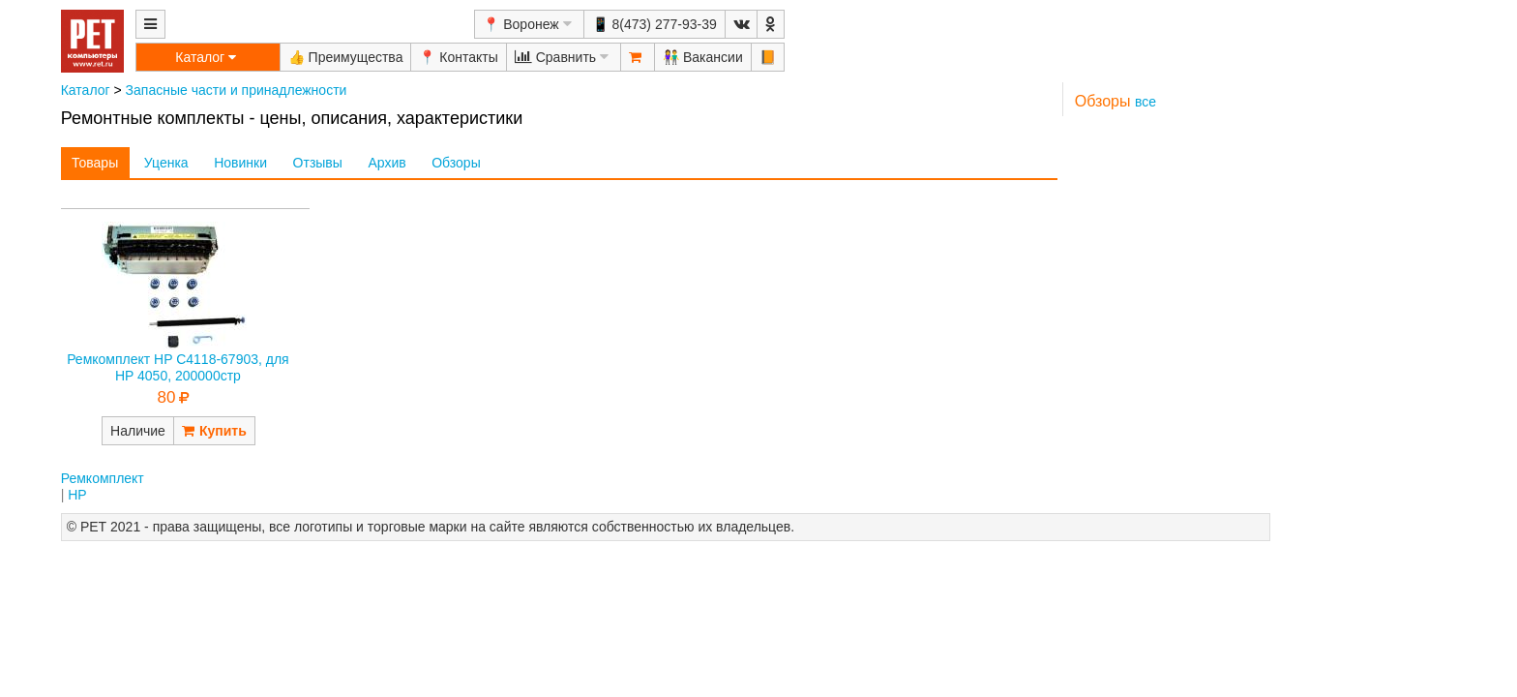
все (1145, 101)
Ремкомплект (102, 478)
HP (77, 494)
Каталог (85, 90)
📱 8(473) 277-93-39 (654, 24)
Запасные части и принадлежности (236, 90)
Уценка (166, 162)
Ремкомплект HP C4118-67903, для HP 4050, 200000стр (178, 367)
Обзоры (456, 162)
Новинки (240, 162)
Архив (386, 162)
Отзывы (317, 162)
